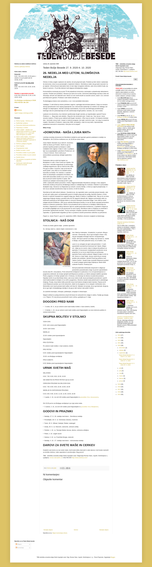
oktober (121, 350)
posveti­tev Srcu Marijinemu (89, 406)
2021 (119, 343)
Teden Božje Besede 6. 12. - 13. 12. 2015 (131, 286)
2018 (119, 387)
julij (120, 368)
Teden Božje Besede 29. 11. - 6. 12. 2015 (131, 302)
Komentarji (20, 547)
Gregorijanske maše (22, 148)
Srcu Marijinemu (128, 153)
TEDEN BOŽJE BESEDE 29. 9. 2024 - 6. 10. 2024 (131, 207)
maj (120, 373)
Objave (19, 544)
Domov (76, 530)
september (122, 353)
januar (121, 381)
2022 (119, 340)
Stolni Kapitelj (20, 146)
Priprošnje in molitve (22, 127)
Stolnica (19, 110)
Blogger (113, 557)
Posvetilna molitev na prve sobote (26, 155)
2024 (119, 335)
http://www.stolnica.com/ (130, 71)
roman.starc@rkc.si (56, 457)
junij (120, 371)
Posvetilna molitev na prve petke (25, 152)
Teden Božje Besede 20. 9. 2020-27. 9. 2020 (127, 360)
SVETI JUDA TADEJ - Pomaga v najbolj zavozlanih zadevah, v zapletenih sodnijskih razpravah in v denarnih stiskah (26, 139)
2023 (119, 338)
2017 (119, 389)
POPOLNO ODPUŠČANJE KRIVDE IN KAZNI (24, 164)
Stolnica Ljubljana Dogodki (24, 143)
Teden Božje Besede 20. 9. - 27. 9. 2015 (131, 237)
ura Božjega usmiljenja (126, 116)
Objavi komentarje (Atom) (59, 533)
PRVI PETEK (124, 142)
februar (121, 378)
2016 (119, 392)
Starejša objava (103, 530)
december (122, 348)
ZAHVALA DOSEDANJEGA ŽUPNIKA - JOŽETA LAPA (125, 317)
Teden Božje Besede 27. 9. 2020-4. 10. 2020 (127, 355)
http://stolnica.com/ (122, 160)
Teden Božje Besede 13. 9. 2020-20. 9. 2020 (127, 364)
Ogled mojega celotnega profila (24, 113)
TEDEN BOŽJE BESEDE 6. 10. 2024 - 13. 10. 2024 (130, 189)
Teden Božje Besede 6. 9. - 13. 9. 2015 (131, 253)
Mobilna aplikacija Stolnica (22, 66)
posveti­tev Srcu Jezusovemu (89, 397)
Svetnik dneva (20, 157)
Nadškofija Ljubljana (22, 123)
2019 (119, 384)
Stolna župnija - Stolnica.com (24, 121)
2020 (119, 345)
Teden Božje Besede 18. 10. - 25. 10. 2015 (131, 269)
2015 (119, 394)
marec (121, 376)
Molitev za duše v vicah (23, 150)
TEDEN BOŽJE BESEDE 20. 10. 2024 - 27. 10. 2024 (131, 171)
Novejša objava (48, 530)
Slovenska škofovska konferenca (25, 125)
